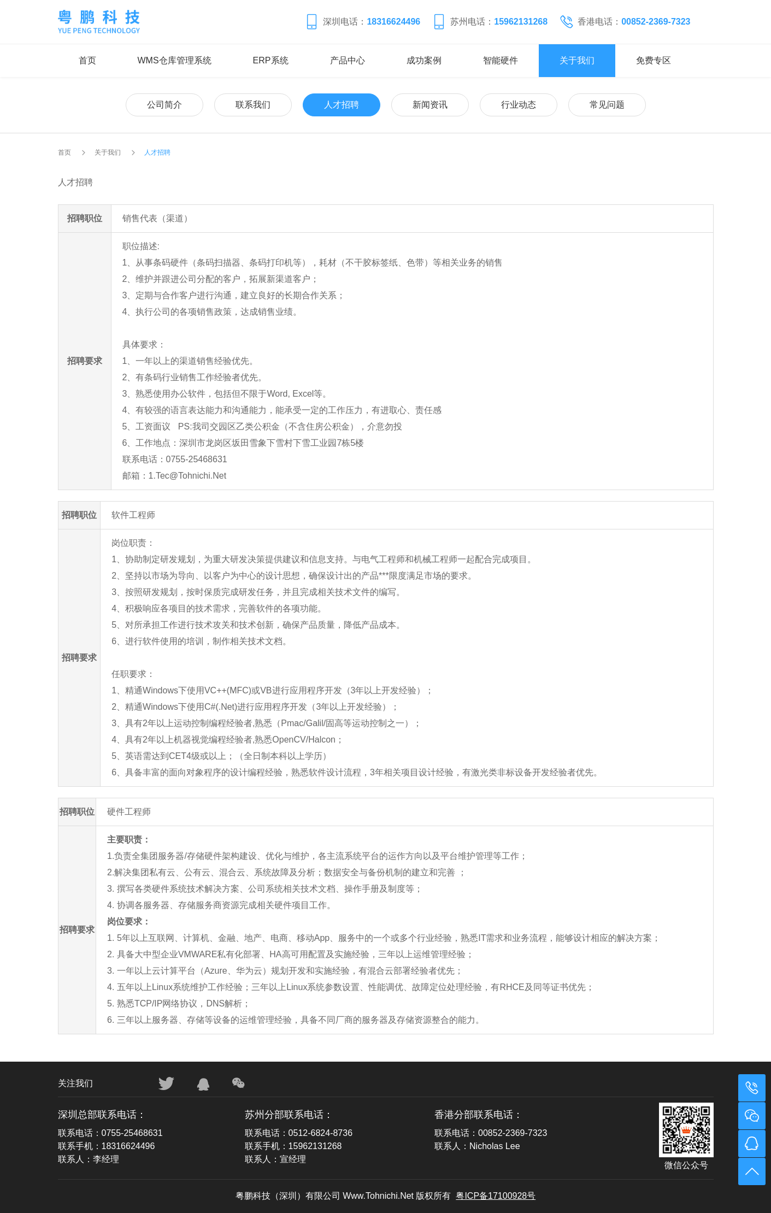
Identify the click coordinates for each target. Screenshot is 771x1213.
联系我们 (253, 104)
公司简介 (164, 104)
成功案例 (424, 60)
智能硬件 (500, 60)
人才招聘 (341, 104)
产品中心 (347, 60)
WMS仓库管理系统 (174, 60)
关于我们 (577, 60)
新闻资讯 (430, 104)
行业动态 (518, 104)
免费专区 (653, 60)
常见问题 (607, 104)
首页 (87, 60)
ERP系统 (271, 60)
